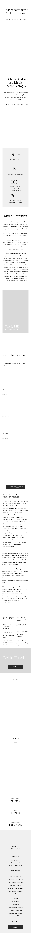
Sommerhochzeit (16, 853)
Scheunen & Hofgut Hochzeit (16, 866)
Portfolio (15, 813)
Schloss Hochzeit (16, 861)
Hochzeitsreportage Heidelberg (15, 880)
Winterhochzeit (15, 847)
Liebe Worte (15, 825)
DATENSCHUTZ (22, 936)
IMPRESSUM (17, 936)
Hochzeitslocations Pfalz (16, 911)
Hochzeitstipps (15, 902)
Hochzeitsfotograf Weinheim (16, 883)
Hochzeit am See (16, 869)
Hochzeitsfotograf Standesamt (15, 889)
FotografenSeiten (16, 877)
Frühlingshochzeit (15, 850)
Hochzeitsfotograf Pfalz (15, 886)
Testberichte (16, 905)
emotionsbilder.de (7, 604)
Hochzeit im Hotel (15, 871)
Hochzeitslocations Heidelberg (15, 908)
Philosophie (15, 801)
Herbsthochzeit (15, 845)
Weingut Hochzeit (15, 864)
